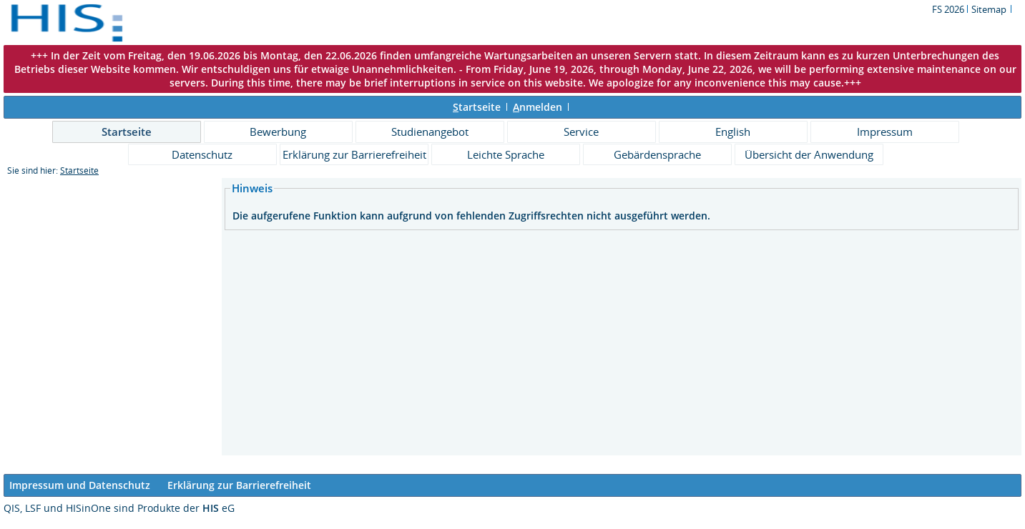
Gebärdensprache (657, 154)
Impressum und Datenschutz (79, 485)
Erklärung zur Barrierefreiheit (354, 154)
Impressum (885, 131)
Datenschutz (202, 154)
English (732, 131)
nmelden (537, 107)
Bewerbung (278, 131)
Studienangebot (430, 131)
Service (581, 131)
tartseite (477, 107)
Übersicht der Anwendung (809, 154)
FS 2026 (949, 9)
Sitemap (988, 9)
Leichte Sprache (505, 154)
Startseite (127, 131)
